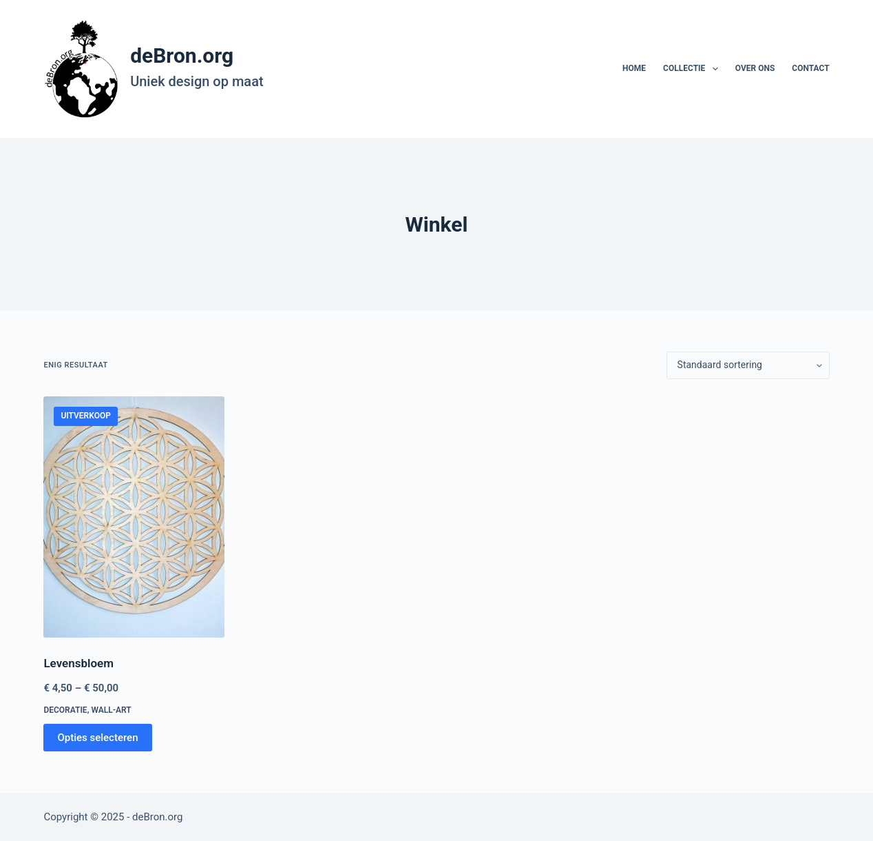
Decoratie (65, 710)
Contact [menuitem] (810, 68)
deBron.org (181, 55)
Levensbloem (78, 663)
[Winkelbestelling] (748, 365)
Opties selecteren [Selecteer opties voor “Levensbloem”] (97, 737)
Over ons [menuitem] (755, 68)
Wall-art (111, 710)
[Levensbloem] (133, 517)
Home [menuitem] (634, 68)
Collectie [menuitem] (693, 69)
